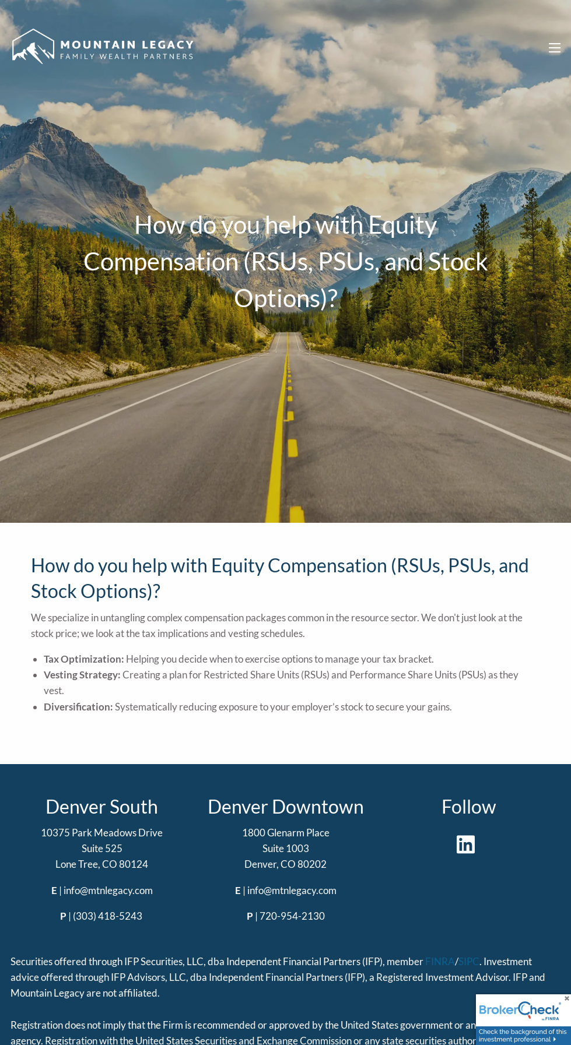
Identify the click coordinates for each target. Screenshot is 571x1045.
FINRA (440, 961)
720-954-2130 (292, 916)
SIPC (468, 961)
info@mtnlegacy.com (108, 890)
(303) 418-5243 (107, 916)
